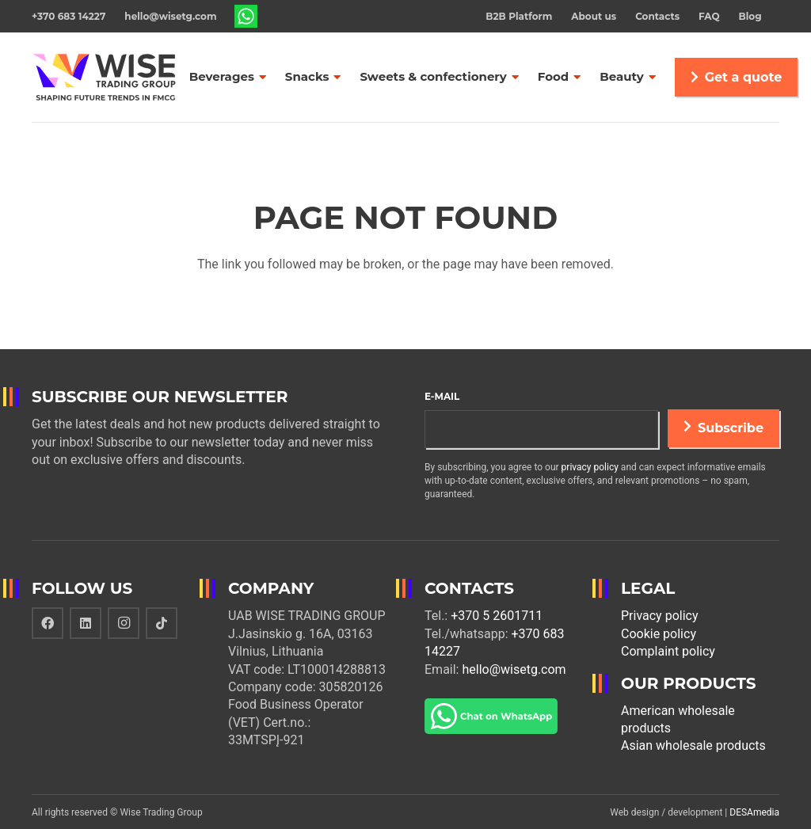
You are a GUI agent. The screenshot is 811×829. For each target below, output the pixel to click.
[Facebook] (47, 623)
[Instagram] (123, 623)
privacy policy (590, 467)
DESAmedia (754, 812)
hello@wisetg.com (513, 669)
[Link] (246, 17)
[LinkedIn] (85, 623)
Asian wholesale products (693, 745)
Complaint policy (668, 651)
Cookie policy (658, 633)
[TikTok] (161, 623)
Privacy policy (660, 615)
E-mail (442, 396)
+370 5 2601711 (497, 615)
